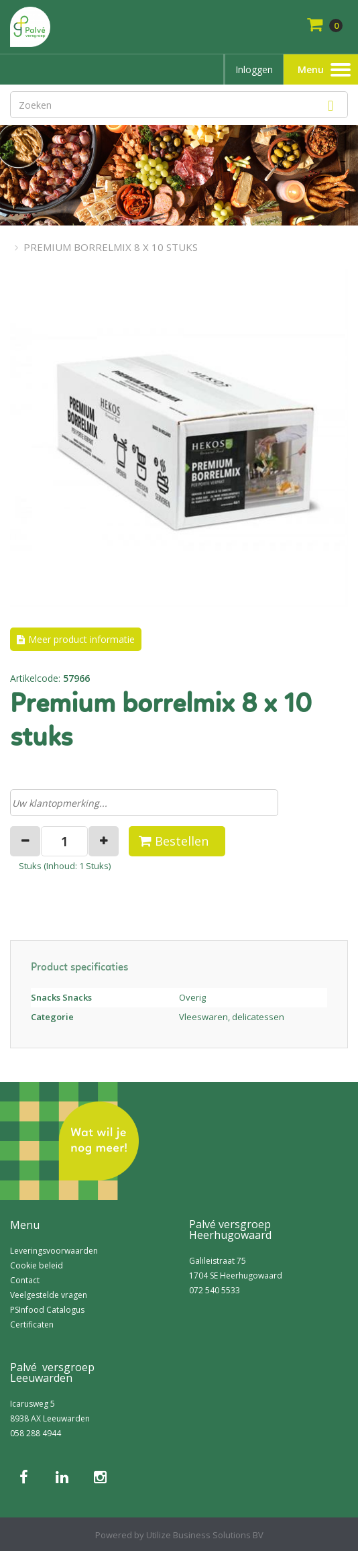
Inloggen (254, 69)
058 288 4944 (35, 1433)
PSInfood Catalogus (47, 1309)
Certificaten (32, 1324)
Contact (25, 1280)
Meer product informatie (81, 639)
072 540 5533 (214, 1290)
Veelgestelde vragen (48, 1295)
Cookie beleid (36, 1265)
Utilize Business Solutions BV (204, 1535)
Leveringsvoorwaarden (54, 1250)
